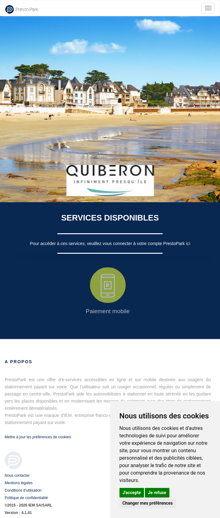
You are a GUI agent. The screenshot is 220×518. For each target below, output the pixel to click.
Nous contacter (17, 475)
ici (188, 243)
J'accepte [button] (132, 492)
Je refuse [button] (157, 492)
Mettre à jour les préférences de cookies (38, 437)
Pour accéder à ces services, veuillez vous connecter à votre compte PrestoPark (108, 243)
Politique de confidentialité (26, 498)
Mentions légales (19, 483)
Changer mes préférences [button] (148, 503)
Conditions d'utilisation (23, 490)
